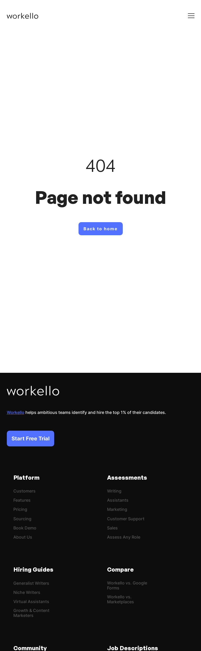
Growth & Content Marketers (31, 613)
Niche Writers (26, 592)
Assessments (127, 477)
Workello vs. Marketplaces (120, 599)
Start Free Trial (30, 438)
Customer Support (125, 518)
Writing (114, 491)
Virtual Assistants (31, 601)
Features (22, 500)
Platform (26, 477)
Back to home (100, 228)
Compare (120, 569)
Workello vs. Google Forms (127, 585)
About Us (22, 537)
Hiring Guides (33, 569)
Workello (15, 412)
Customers (24, 491)
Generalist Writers (31, 583)
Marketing (117, 509)
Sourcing (22, 518)
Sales (112, 528)
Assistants (118, 500)
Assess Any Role (123, 537)
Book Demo (24, 528)
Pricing (20, 509)
